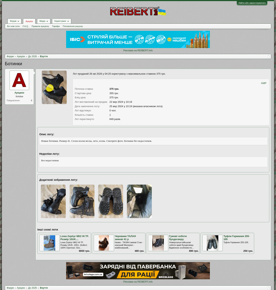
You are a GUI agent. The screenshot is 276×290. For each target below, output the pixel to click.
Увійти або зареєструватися (252, 3)
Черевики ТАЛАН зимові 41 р (125, 238)
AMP (263, 83)
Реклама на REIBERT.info (138, 50)
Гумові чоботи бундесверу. (178, 238)
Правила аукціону (40, 26)
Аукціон (29, 21)
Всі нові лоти (13, 26)
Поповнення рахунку (73, 26)
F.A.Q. (26, 26)
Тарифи (56, 26)
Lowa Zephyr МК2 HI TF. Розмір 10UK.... (74, 238)
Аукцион (19, 92)
